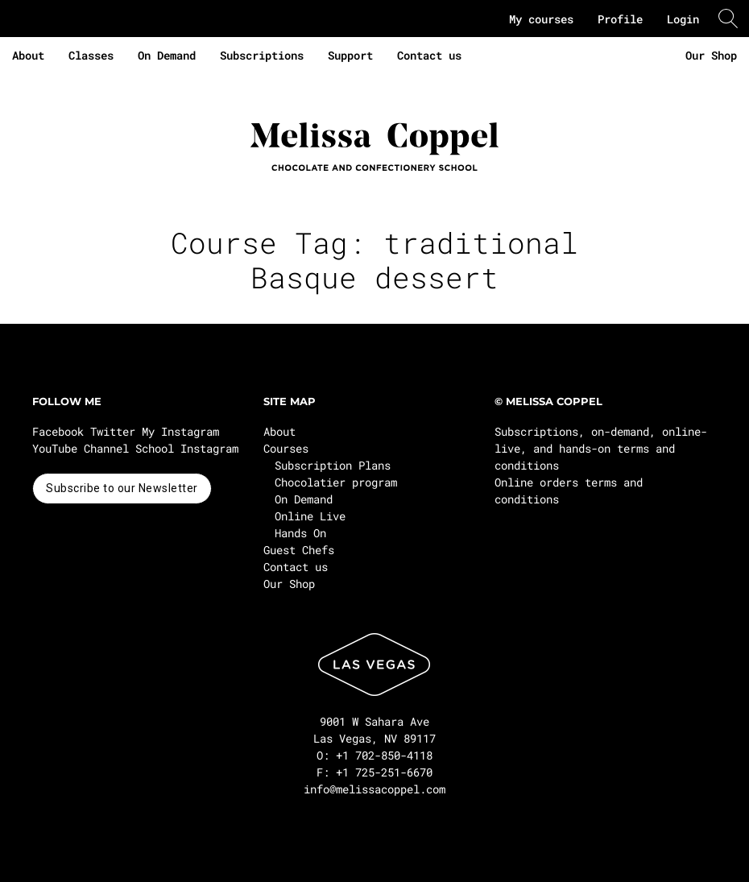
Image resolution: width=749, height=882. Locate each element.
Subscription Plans (333, 465)
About (28, 55)
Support (350, 55)
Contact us (429, 55)
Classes (91, 55)
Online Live (310, 516)
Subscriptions (262, 55)
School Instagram (186, 448)
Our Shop (711, 55)
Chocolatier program (336, 482)
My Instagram (180, 431)
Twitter (112, 431)
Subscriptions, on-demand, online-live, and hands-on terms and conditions (601, 448)
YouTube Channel (80, 448)
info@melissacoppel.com (374, 789)
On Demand (167, 55)
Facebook (58, 431)
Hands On (300, 532)
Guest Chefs (298, 549)
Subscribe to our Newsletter (122, 488)
